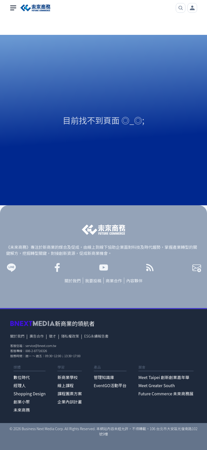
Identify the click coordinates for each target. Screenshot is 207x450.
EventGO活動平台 (110, 385)
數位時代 (21, 377)
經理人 (19, 385)
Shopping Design (29, 393)
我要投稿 (93, 281)
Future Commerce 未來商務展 (166, 393)
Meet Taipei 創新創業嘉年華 (163, 377)
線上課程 (65, 385)
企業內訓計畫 (69, 402)
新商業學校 (67, 377)
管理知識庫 (104, 377)
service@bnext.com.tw (40, 345)
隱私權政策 (70, 336)
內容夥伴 (134, 281)
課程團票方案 (69, 393)
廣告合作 (36, 336)
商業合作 (114, 281)
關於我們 (73, 281)
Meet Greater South (156, 385)
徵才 (52, 336)
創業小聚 (21, 402)
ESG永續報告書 (96, 336)
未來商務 (21, 410)
